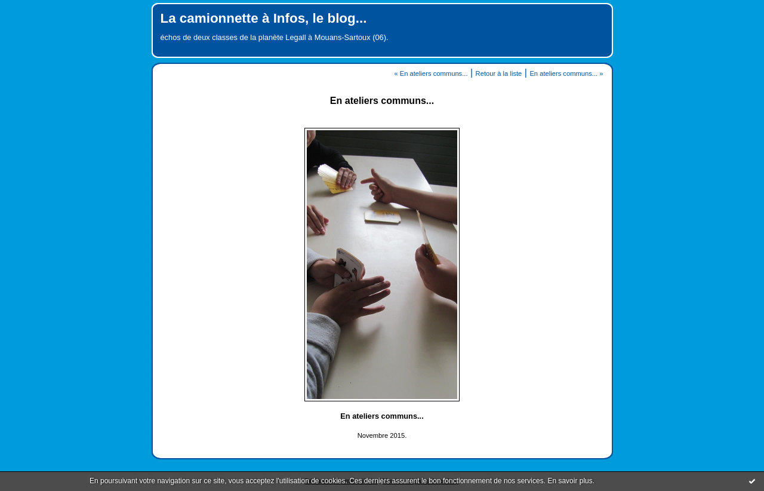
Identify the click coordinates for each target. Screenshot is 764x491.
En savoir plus (569, 481)
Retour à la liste (499, 73)
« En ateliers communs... (430, 73)
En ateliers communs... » (566, 73)
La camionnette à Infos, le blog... (264, 18)
